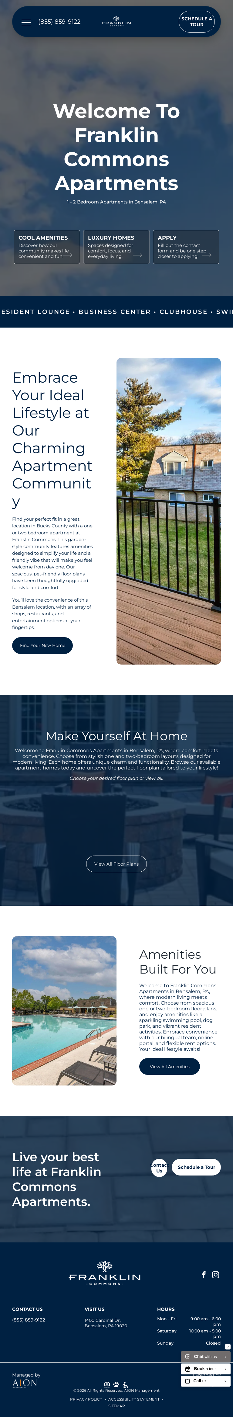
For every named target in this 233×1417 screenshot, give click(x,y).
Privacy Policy (86, 1399)
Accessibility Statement (134, 1399)
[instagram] (215, 1275)
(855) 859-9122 (28, 1320)
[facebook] (203, 1275)
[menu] (26, 22)
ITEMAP (117, 1406)
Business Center (133, 311)
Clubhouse (202, 311)
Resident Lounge (51, 311)
